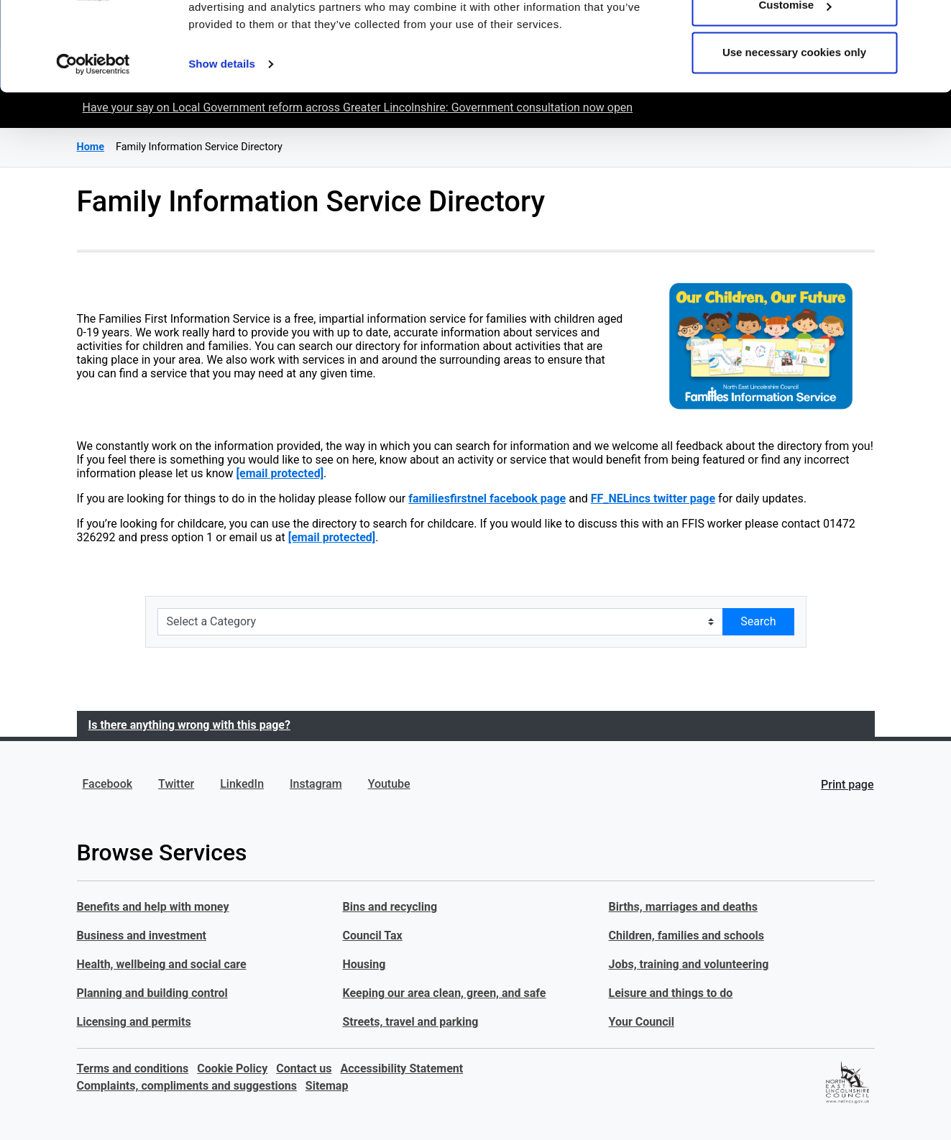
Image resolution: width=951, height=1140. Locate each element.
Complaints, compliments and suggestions (187, 1086)
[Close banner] (929, 22)
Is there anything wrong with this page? (189, 725)
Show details (221, 143)
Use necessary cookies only (794, 132)
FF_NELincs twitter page (653, 498)
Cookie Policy (232, 1068)
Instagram (316, 784)
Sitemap (327, 1086)
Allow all (795, 38)
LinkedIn (242, 784)
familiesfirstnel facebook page (487, 498)
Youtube (389, 784)
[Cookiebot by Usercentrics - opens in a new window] (93, 144)
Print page (847, 784)
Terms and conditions (133, 1068)
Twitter (176, 784)
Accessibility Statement (402, 1068)
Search (758, 621)
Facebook (108, 784)
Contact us (303, 1068)
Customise (794, 85)
